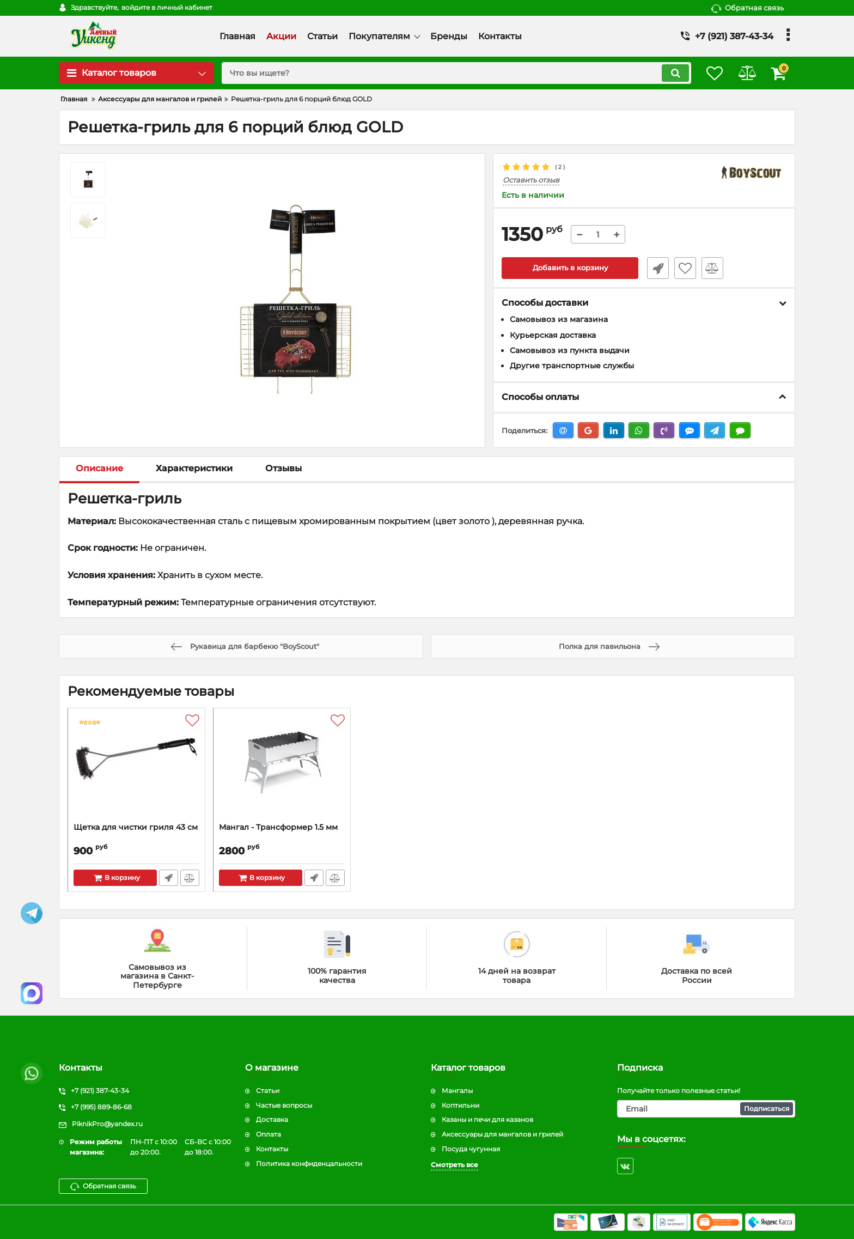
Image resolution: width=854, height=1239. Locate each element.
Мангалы (457, 1090)
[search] (447, 73)
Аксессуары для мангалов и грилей (502, 1134)
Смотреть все (454, 1165)
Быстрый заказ (655, 269)
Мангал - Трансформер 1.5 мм (278, 828)
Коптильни (460, 1105)
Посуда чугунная (471, 1149)
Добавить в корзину (570, 269)
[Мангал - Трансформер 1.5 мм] (282, 768)
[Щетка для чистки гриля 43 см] (136, 768)
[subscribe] (706, 1108)
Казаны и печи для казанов (487, 1119)
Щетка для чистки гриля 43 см (136, 828)
